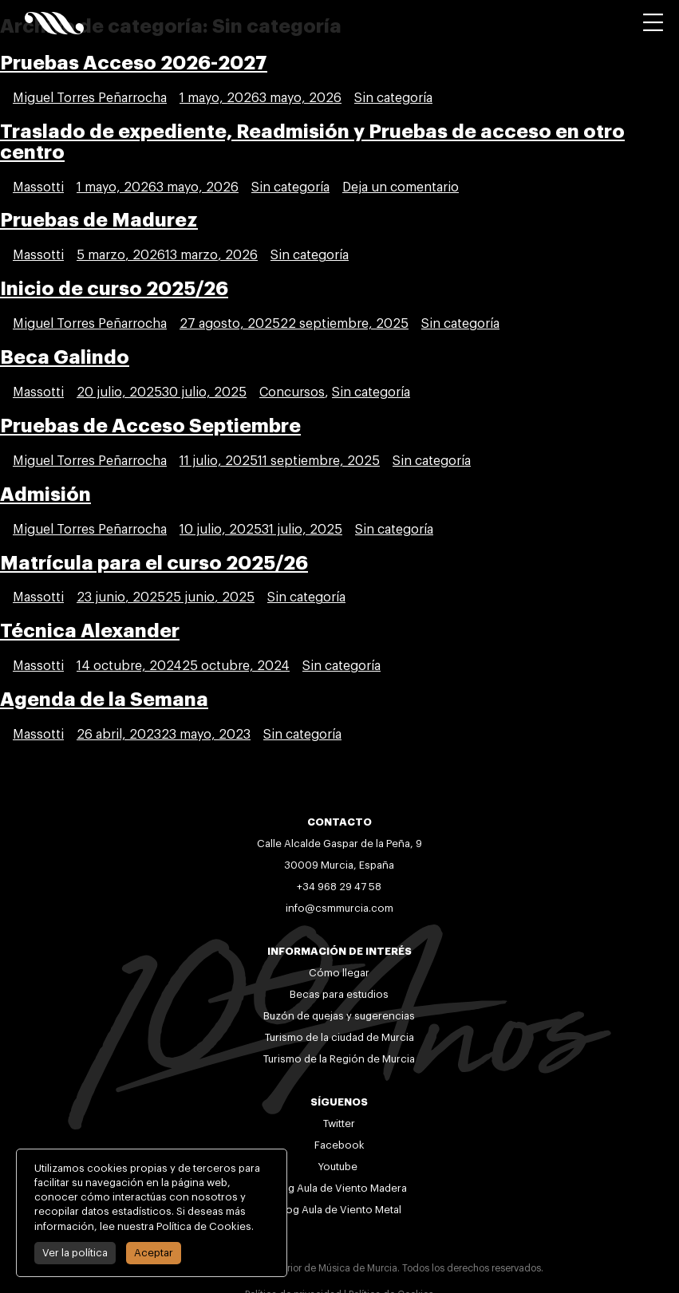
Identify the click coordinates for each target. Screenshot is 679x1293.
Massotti (38, 187)
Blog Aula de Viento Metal (339, 1209)
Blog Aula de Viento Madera (339, 1188)
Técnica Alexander (90, 631)
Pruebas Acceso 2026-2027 (133, 63)
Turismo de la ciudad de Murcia (339, 1037)
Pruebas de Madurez (99, 220)
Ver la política (72, 1253)
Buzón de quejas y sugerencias (339, 1016)
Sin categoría (393, 98)
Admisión (45, 494)
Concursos (292, 392)
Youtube (339, 1166)
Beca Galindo (64, 357)
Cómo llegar (339, 973)
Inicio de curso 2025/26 (114, 288)
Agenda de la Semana (104, 699)
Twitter (339, 1123)
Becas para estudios (339, 994)
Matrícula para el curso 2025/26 (154, 563)
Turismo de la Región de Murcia (339, 1059)
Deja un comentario (400, 187)
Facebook (339, 1145)
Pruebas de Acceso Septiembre (150, 426)
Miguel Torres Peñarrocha (90, 98)
